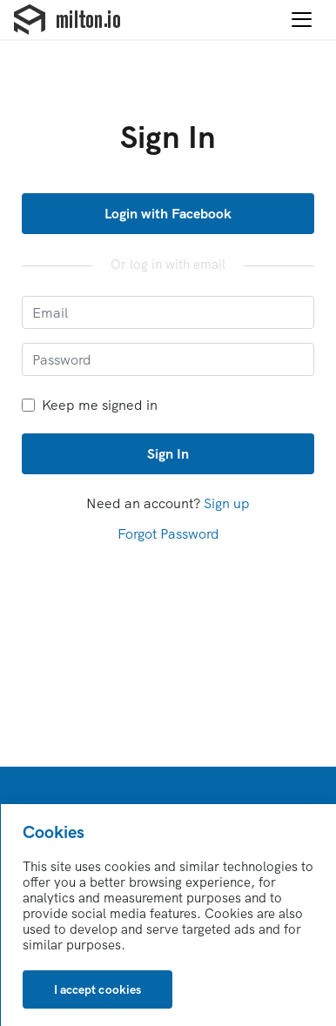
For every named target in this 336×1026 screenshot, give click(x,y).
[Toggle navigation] (301, 20)
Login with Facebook (168, 213)
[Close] (97, 989)
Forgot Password (168, 533)
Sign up (227, 503)
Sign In (168, 453)
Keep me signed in (90, 405)
